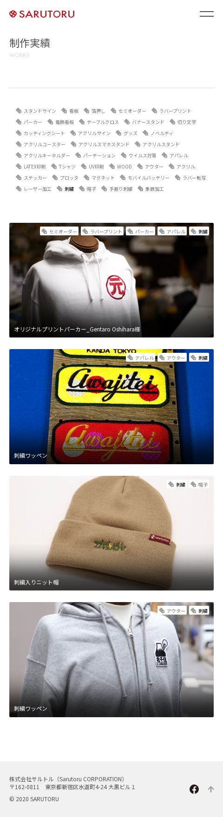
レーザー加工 (38, 188)
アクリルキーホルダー (47, 155)
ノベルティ (162, 133)
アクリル (186, 166)
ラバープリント (175, 110)
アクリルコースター (45, 144)
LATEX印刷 (35, 166)
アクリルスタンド (161, 144)
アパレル (179, 155)
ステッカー (35, 177)
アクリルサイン (94, 133)
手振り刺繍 (120, 188)
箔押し (98, 110)
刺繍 (69, 188)
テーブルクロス (103, 121)
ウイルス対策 (143, 155)
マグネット (103, 177)
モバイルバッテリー (149, 177)
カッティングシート (44, 133)
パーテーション (99, 155)
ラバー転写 (194, 177)
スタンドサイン (40, 110)
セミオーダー (132, 110)
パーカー (33, 121)
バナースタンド (148, 121)
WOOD (124, 166)
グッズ (131, 133)
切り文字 (186, 121)
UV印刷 (96, 166)
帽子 (91, 188)
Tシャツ (67, 166)
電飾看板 (64, 121)
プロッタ (69, 177)
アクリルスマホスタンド (104, 144)
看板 (74, 110)
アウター (154, 166)
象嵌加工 (154, 188)
